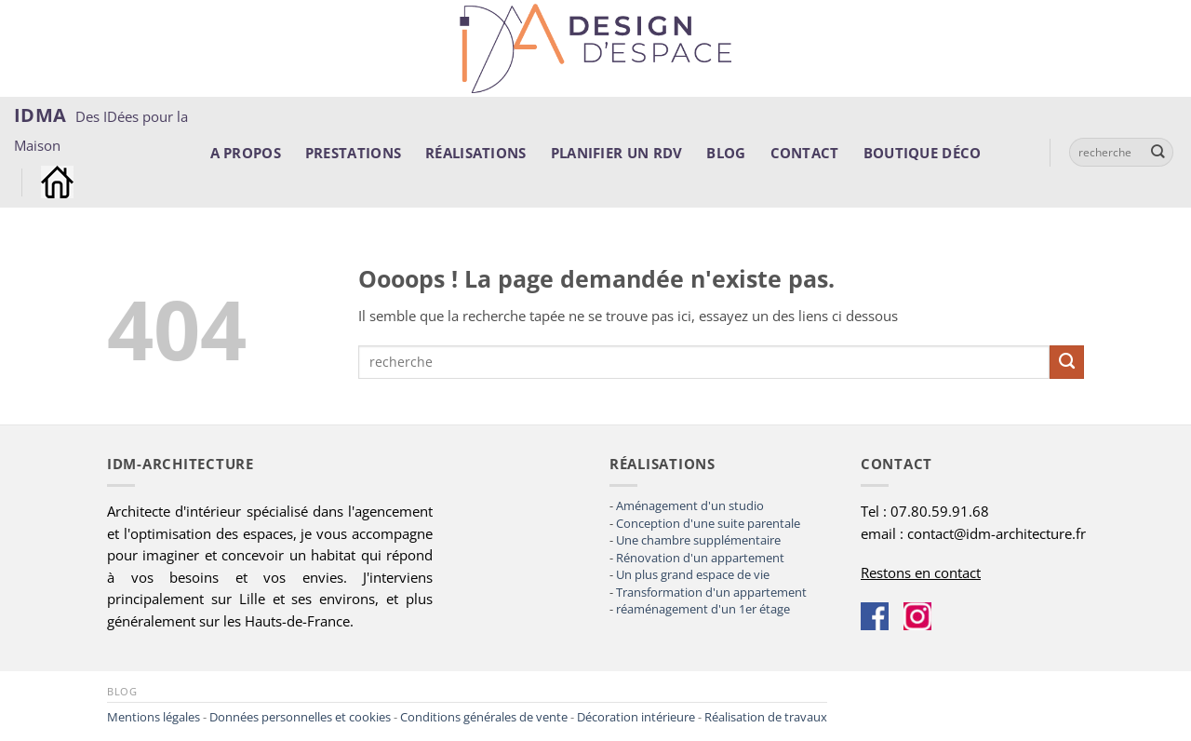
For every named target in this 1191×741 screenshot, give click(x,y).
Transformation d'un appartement (711, 592)
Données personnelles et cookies (300, 716)
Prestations (353, 152)
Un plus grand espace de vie (692, 574)
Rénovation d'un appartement (700, 557)
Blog (725, 152)
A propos (245, 152)
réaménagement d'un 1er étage (703, 608)
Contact (804, 152)
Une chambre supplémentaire (698, 540)
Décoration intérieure (636, 716)
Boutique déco (922, 152)
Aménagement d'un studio (690, 505)
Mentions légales (153, 716)
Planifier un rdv (617, 152)
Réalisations (476, 152)
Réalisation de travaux (765, 716)
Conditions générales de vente (484, 716)
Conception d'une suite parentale (708, 523)
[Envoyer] (1158, 152)
